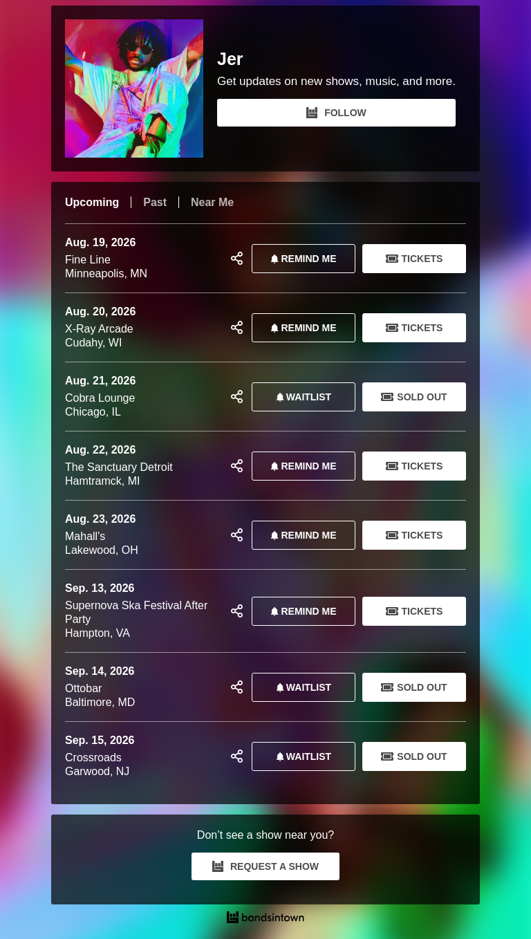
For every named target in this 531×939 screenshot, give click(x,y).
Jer (230, 59)
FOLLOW (336, 112)
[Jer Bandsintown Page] (141, 88)
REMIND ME (301, 258)
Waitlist (301, 397)
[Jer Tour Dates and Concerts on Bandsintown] (265, 918)
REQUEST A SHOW (265, 866)
